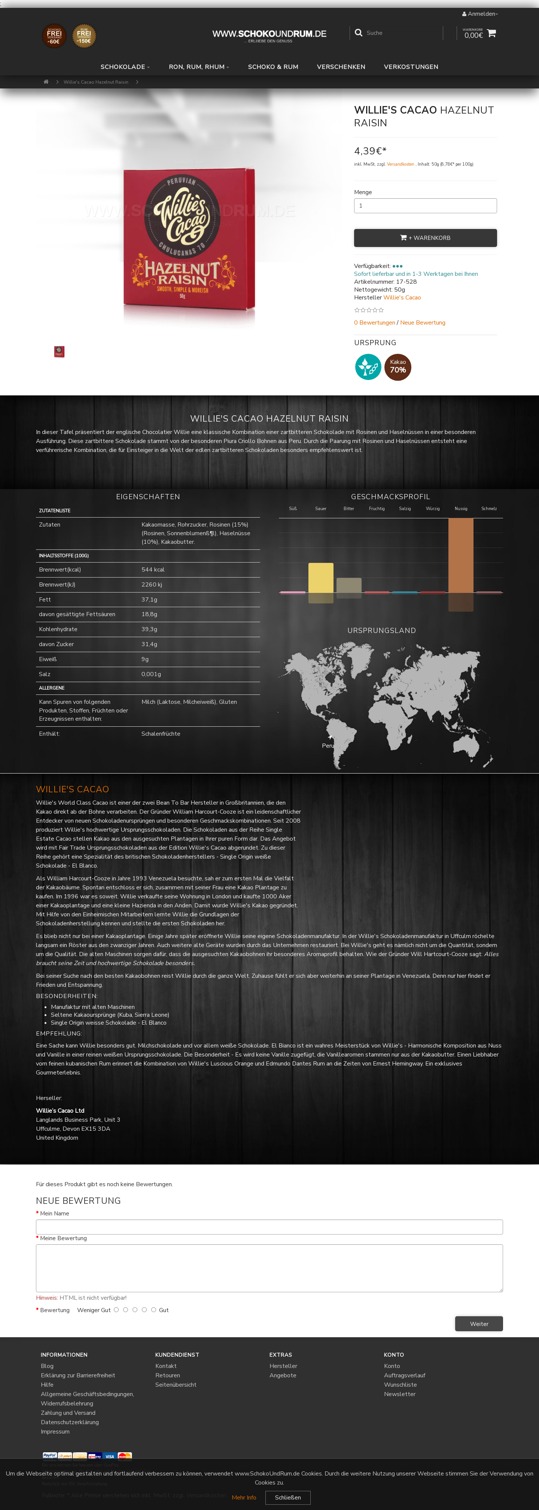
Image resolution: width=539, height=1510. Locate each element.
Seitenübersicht (176, 1385)
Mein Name (54, 1213)
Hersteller (283, 1366)
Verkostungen (411, 67)
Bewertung (55, 1310)
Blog (47, 1366)
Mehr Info (244, 1498)
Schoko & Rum (273, 67)
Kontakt (166, 1366)
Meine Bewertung (63, 1238)
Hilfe (47, 1385)
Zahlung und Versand (68, 1413)
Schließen (288, 1498)
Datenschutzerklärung (70, 1422)
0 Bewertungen (374, 323)
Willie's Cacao (72, 789)
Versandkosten (401, 164)
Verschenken (341, 67)
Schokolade (125, 67)
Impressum (55, 1432)
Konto (392, 1366)
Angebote (283, 1375)
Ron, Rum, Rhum (199, 67)
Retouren (167, 1375)
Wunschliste (400, 1385)
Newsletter (399, 1394)
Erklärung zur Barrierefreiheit (78, 1375)
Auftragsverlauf (404, 1375)
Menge (363, 192)
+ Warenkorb (425, 238)
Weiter (479, 1324)
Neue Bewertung (422, 323)
